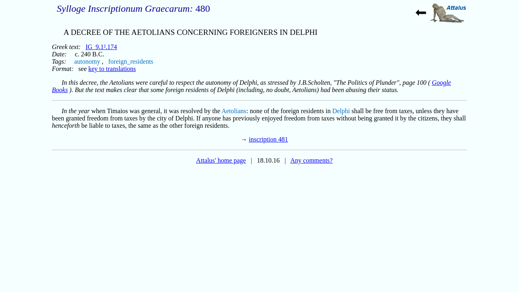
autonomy (87, 61)
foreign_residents (130, 61)
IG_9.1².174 (101, 46)
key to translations (112, 68)
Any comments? (311, 160)
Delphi (341, 110)
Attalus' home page (221, 160)
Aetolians (233, 110)
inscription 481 (268, 139)
